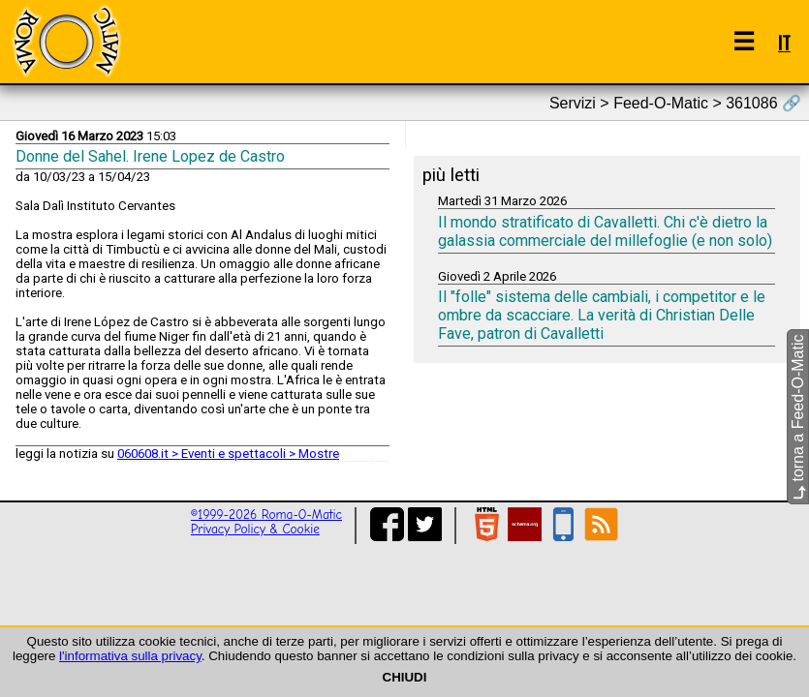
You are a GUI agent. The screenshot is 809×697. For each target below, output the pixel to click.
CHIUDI (405, 677)
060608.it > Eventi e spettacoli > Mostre (228, 453)
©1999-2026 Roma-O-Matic (266, 514)
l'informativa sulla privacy (130, 656)
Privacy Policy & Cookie (255, 529)
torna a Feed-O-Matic (798, 417)
